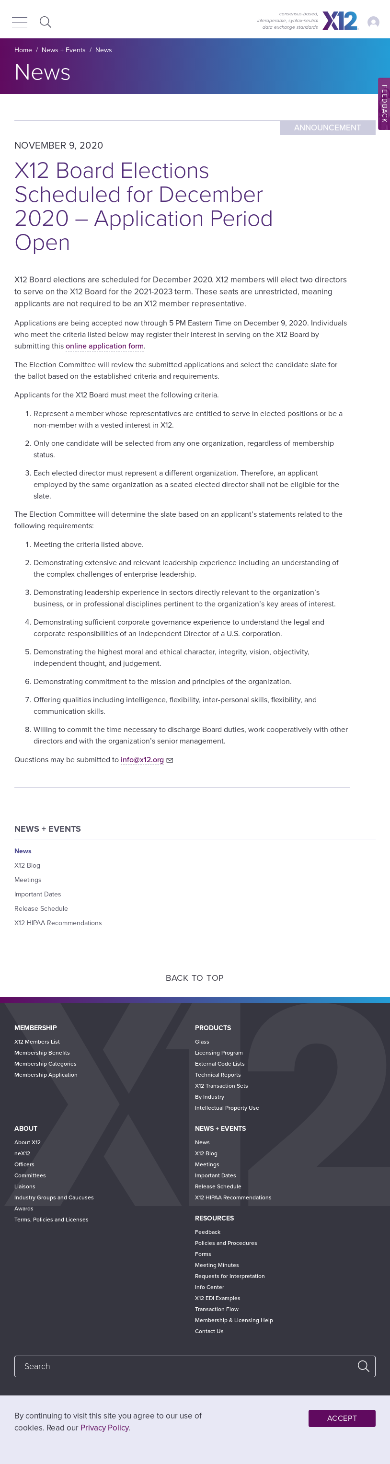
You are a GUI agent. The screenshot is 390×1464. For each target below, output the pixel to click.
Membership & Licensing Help (234, 1320)
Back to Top (195, 978)
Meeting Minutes (217, 1265)
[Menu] (20, 23)
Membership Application (46, 1074)
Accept (342, 1418)
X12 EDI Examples (218, 1298)
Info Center (209, 1287)
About (25, 1129)
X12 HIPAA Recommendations (58, 923)
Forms (203, 1254)
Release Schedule (41, 909)
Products (213, 1028)
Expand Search (44, 21)
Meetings (28, 880)
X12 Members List (37, 1041)
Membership (35, 1028)
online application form (105, 346)
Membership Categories (45, 1063)
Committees (30, 1175)
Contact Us (209, 1331)
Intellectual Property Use (227, 1107)
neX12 (22, 1153)
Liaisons (24, 1186)
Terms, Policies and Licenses (51, 1219)
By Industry (209, 1096)
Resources (214, 1218)
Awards (24, 1208)
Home (23, 50)
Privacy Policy (104, 1428)
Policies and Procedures (226, 1243)
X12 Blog (27, 865)
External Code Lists (220, 1063)
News (103, 50)
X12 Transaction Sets (221, 1085)
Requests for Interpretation (230, 1276)
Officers (24, 1164)
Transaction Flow (217, 1309)
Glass (202, 1041)
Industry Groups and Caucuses (54, 1197)
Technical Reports (218, 1074)
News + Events (64, 50)
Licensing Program (219, 1052)
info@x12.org (142, 760)
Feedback (207, 1232)
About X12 (27, 1142)
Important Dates (37, 894)
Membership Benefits (42, 1052)
